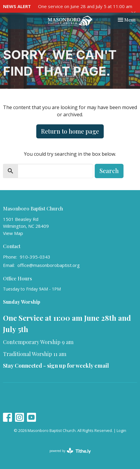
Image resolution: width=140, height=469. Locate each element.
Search (109, 170)
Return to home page (70, 131)
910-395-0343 (35, 257)
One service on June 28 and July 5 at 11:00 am (85, 6)
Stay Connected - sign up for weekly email (56, 365)
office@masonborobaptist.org (48, 265)
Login (121, 430)
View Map (13, 233)
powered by (70, 451)
